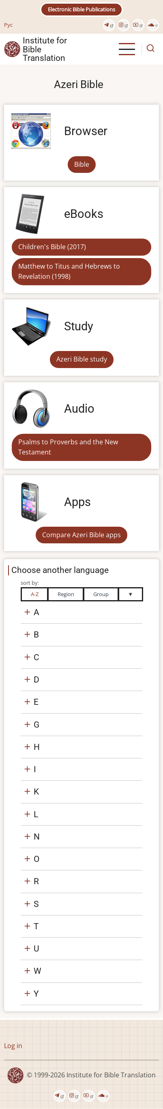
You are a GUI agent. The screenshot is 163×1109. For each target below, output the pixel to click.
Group (101, 594)
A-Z (35, 594)
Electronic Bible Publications (81, 9)
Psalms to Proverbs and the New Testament (68, 447)
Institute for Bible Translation (45, 49)
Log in (13, 1045)
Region (66, 594)
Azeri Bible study (81, 359)
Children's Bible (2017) (52, 246)
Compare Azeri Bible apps (81, 534)
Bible (81, 164)
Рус (8, 24)
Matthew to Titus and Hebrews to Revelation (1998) (69, 271)
